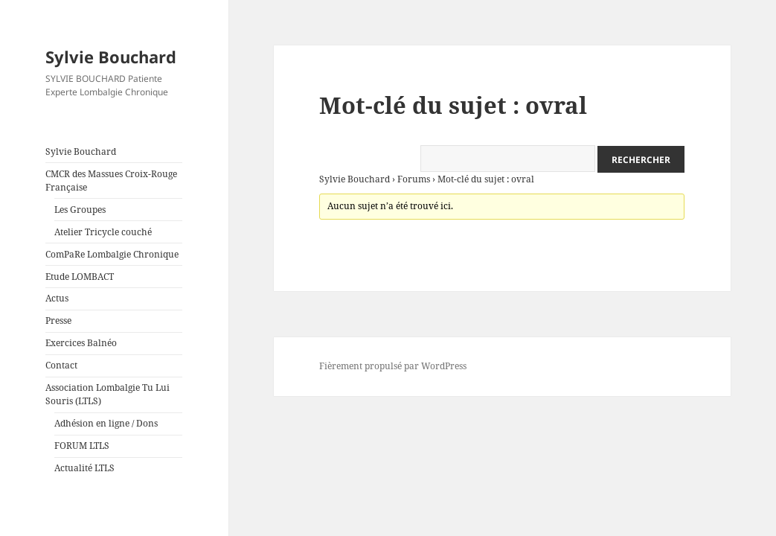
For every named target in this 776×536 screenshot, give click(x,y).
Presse (58, 320)
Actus (56, 298)
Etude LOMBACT (79, 276)
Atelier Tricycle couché (103, 232)
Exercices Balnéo (81, 342)
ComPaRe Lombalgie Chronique (112, 254)
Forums (413, 179)
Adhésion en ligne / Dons (106, 423)
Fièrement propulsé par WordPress (392, 366)
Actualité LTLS (84, 468)
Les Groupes (80, 209)
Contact (61, 365)
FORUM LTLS (81, 445)
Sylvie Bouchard (110, 56)
